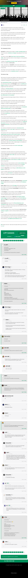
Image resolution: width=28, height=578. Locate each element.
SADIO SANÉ (6, 347)
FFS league (15, 185)
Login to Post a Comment (22, 233)
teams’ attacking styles (20, 51)
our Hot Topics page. (19, 145)
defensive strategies (12, 52)
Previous (2, 240)
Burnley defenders (9, 88)
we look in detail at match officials (15, 140)
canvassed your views (7, 82)
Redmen (5, 283)
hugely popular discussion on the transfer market (10, 134)
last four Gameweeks (6, 159)
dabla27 (5, 375)
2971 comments (24, 22)
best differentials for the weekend (7, 95)
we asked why (7, 113)
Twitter (3, 226)
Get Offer (14, 2)
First (4, 240)
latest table (12, 154)
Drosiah (5, 385)
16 (8, 240)
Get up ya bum (8, 442)
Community (3, 8)
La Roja (5, 517)
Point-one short (7, 336)
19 (14, 240)
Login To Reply (24, 254)
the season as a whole (16, 159)
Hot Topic (12, 129)
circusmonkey (8, 494)
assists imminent (21, 162)
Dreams (6, 465)
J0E (1, 224)
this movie (10, 172)
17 (10, 240)
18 (12, 240)
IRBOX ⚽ (6, 404)
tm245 (6, 432)
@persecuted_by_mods (9, 395)
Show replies (18, 236)
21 (18, 240)
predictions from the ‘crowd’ (11, 61)
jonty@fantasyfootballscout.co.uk (15, 218)
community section (14, 71)
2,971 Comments (8, 233)
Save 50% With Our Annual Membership (14, 1)
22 (20, 240)
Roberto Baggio (8, 267)
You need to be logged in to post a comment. (10, 556)
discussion (7, 124)
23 (22, 240)
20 (16, 240)
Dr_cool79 (6, 244)
